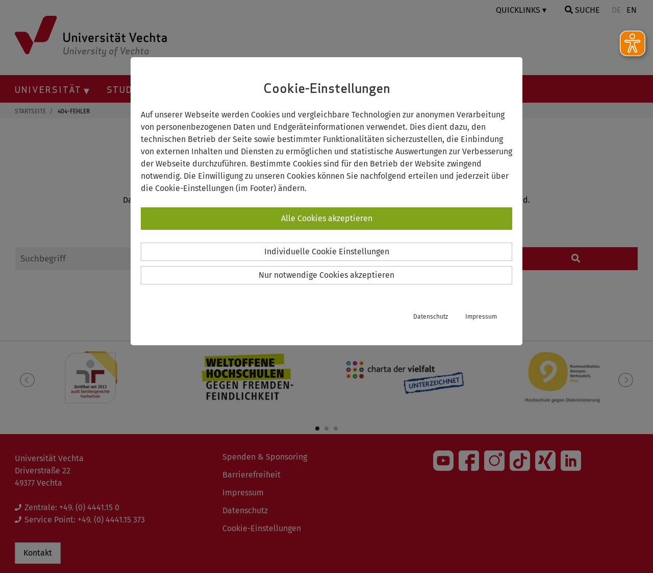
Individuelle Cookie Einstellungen (326, 251)
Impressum (481, 316)
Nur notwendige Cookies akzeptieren (326, 275)
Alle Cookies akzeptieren (326, 218)
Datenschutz (430, 316)
